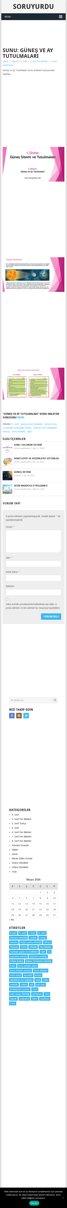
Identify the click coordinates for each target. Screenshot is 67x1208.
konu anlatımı (18, 431)
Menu (8, 16)
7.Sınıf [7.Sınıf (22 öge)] (32, 933)
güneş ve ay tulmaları (31, 424)
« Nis (11, 919)
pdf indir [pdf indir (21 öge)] (40, 984)
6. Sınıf (15, 828)
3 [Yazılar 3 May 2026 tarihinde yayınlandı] (54, 892)
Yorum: (10, 526)
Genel (15, 854)
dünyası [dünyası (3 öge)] (14, 947)
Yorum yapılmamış (22, 448)
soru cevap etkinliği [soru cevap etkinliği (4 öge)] (19, 994)
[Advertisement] (35, 28)
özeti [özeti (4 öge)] (12, 1003)
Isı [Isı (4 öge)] (49, 951)
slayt (29, 431)
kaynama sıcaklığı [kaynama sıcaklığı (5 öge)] (38, 956)
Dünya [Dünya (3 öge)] (47, 942)
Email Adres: (12, 571)
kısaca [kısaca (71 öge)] (38, 975)
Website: (10, 586)
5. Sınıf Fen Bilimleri (21, 819)
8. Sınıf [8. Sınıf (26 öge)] (41, 933)
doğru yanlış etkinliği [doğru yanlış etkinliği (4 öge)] (30, 942)
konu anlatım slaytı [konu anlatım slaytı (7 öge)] (27, 966)
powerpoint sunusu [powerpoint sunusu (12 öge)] (19, 989)
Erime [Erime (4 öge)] (23, 947)
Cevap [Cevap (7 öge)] (43, 937)
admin (5, 61)
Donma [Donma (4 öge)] (13, 942)
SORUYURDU (33, 39)
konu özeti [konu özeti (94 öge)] (15, 975)
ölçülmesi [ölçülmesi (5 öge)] (44, 998)
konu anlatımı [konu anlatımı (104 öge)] (40, 970)
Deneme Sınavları (20, 845)
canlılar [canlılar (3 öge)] (33, 937)
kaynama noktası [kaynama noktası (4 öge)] (18, 956)
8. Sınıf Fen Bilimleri (21, 841)
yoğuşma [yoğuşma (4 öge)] (24, 998)
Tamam (34, 1203)
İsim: (9, 557)
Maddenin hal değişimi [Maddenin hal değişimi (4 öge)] (21, 980)
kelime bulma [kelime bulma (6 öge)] (16, 961)
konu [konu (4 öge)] (12, 966)
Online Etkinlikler (20, 863)
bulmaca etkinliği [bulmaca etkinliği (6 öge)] (18, 937)
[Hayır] (63, 1197)
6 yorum (18, 475)
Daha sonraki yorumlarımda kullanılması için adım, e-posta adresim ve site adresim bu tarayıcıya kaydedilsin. (33, 606)
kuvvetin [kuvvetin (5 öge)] (28, 975)
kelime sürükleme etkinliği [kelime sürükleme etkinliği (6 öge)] (38, 961)
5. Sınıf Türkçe (19, 823)
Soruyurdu (33, 7)
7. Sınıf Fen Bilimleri (21, 836)
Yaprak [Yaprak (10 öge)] (13, 998)
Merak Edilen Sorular (22, 858)
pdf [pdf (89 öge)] (31, 984)
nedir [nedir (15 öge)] (45, 980)
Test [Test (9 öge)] (47, 994)
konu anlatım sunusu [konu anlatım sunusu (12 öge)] (20, 970)
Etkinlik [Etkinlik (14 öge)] (33, 947)
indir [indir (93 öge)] (43, 951)
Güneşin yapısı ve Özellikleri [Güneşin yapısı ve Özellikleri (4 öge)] (24, 951)
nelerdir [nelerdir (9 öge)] (14, 984)
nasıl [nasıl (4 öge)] (38, 980)
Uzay (14, 871)
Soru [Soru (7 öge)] (34, 989)
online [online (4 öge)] (24, 984)
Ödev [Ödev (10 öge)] (34, 998)
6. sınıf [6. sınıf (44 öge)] (22, 933)
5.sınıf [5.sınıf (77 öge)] (13, 933)
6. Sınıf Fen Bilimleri (39, 61)
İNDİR (20, 417)
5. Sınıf (15, 814)
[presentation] (30, 619)
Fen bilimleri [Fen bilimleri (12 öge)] (45, 947)
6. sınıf (15, 424)
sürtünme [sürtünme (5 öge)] (37, 994)
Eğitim (15, 849)
